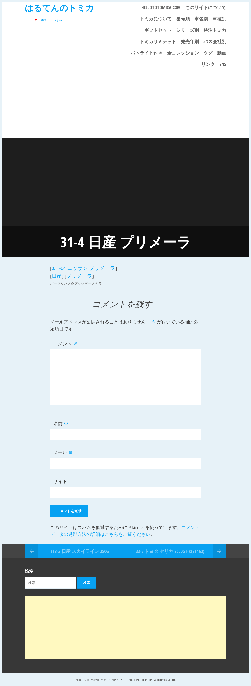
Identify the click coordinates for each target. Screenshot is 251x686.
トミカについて (156, 19)
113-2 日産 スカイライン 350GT (81, 549)
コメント (65, 341)
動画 (221, 53)
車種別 (219, 19)
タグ (208, 53)
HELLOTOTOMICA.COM (161, 7)
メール (63, 450)
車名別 (201, 19)
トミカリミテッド (158, 41)
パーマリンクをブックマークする (75, 281)
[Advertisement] (125, 104)
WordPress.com (164, 677)
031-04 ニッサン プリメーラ (83, 267)
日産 (57, 274)
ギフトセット (158, 30)
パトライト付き (146, 53)
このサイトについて (205, 7)
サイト (60, 479)
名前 (60, 421)
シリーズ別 (187, 30)
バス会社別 (214, 41)
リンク (208, 64)
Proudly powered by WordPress (97, 677)
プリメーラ (79, 274)
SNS (222, 64)
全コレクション (183, 53)
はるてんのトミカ (59, 7)
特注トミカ (214, 30)
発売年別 (190, 41)
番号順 (183, 19)
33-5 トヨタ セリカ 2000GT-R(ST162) (170, 549)
